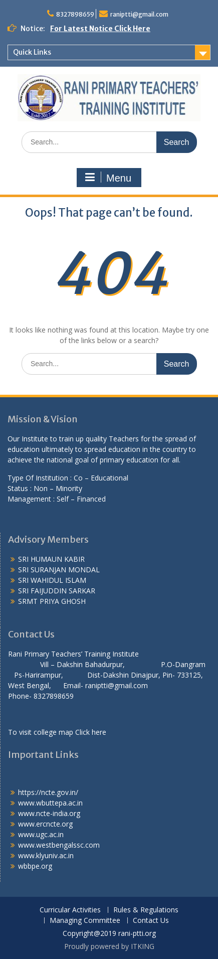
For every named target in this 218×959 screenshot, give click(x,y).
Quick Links (32, 52)
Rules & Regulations (145, 910)
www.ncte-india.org (49, 813)
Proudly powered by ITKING (109, 946)
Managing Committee (85, 920)
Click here (90, 732)
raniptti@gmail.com (139, 14)
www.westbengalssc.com (59, 845)
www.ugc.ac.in (41, 834)
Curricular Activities (70, 910)
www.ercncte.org (45, 824)
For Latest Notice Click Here (100, 28)
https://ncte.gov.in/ (48, 792)
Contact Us (151, 920)
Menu (107, 178)
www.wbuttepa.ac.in (50, 803)
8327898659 (75, 14)
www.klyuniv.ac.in (46, 855)
